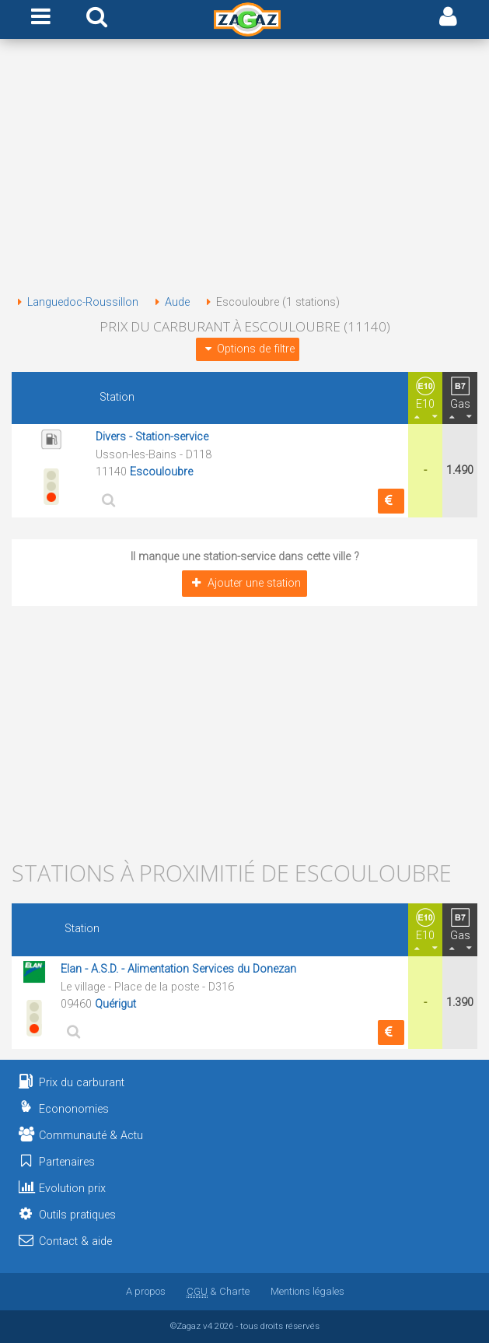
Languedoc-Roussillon (75, 302)
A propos (146, 1291)
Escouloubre (161, 472)
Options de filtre (247, 349)
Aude (169, 302)
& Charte (218, 1291)
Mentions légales (307, 1291)
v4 (207, 1325)
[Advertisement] (244, 170)
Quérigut (115, 1004)
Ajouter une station (244, 583)
